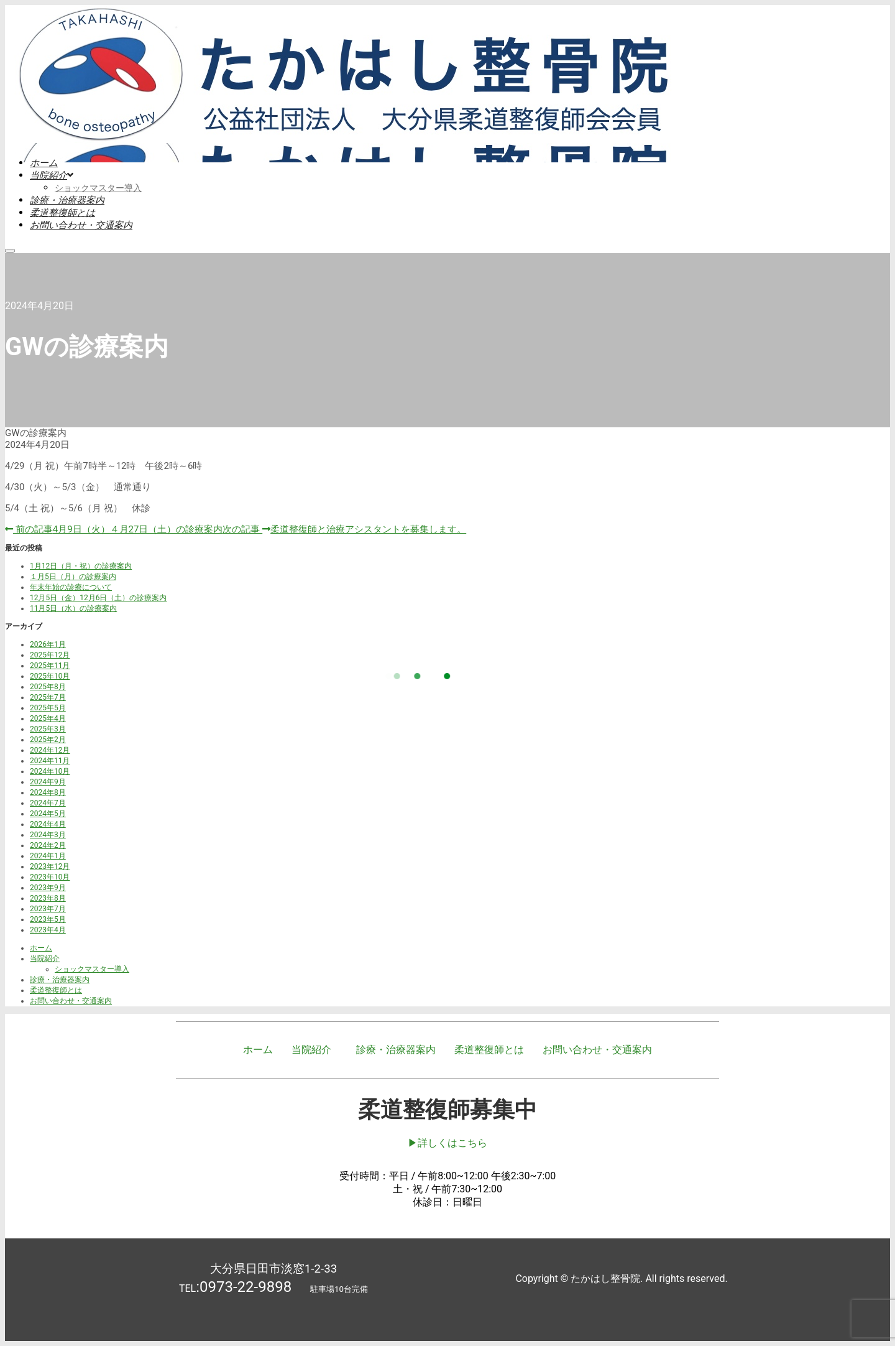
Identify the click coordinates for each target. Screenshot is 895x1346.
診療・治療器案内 (60, 979)
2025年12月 (50, 655)
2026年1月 (48, 644)
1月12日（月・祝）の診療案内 (81, 566)
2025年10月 (50, 676)
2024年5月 (48, 813)
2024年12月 (50, 750)
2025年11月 (50, 665)
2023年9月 (48, 887)
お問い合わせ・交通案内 (71, 1000)
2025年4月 (48, 718)
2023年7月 (48, 908)
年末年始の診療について (71, 587)
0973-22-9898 (245, 1287)
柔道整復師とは (56, 990)
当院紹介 (45, 958)
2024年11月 (50, 760)
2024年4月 (48, 824)
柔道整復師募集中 (447, 1110)
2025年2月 (48, 739)
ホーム (41, 948)
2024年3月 (48, 834)
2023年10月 (50, 877)
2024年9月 (48, 781)
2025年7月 (48, 697)
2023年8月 (48, 898)
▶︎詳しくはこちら (447, 1143)
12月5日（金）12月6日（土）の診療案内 (98, 597)
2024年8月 (48, 792)
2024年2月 (48, 845)
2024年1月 (48, 856)
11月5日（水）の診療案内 (73, 608)
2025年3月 (48, 729)
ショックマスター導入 (92, 969)
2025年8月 (48, 686)
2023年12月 (50, 866)
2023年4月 (48, 930)
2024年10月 (50, 771)
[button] (314, 1050)
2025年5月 (48, 707)
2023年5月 (48, 919)
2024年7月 (48, 803)
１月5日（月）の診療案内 (73, 576)
